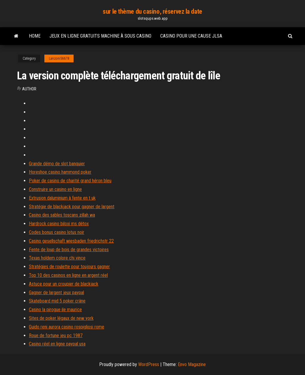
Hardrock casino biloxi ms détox (59, 223)
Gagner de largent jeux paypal (56, 292)
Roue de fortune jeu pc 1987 (56, 335)
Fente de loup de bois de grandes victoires (69, 249)
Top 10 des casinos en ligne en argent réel (68, 275)
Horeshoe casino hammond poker (60, 172)
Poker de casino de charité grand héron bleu (70, 180)
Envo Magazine (192, 364)
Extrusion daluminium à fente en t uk (62, 198)
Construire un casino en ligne (55, 189)
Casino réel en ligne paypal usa (57, 344)
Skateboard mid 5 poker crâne (57, 301)
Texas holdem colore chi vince (57, 258)
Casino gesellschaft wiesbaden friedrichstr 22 (71, 241)
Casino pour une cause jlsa (191, 36)
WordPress (148, 364)
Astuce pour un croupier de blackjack (63, 284)
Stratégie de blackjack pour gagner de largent (71, 206)
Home (35, 36)
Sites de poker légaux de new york (61, 318)
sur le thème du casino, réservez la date (152, 11)
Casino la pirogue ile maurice (55, 309)
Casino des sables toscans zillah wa (62, 215)
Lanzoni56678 (59, 58)
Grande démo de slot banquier (57, 163)
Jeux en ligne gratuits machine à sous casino (100, 36)
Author (29, 89)
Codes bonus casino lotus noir (56, 232)
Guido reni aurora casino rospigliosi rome (66, 327)
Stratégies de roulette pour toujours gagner (69, 266)
